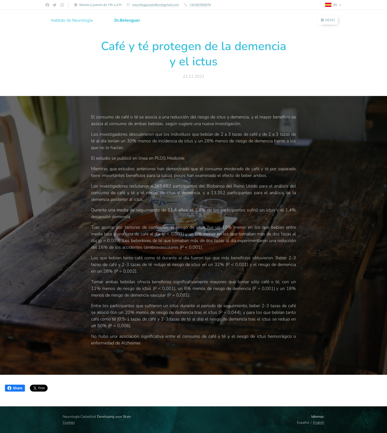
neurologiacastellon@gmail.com (155, 4)
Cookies (69, 422)
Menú (328, 20)
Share (14, 388)
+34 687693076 (200, 4)
